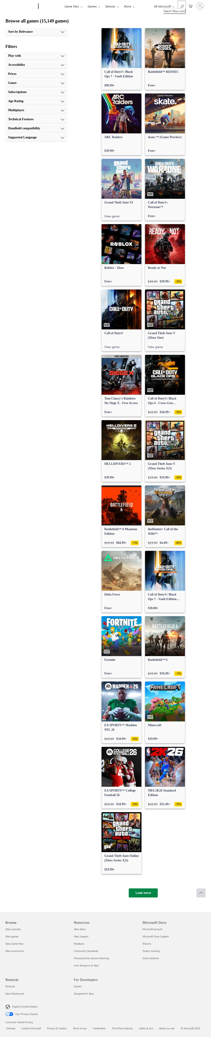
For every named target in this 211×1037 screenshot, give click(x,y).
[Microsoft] (20, 6)
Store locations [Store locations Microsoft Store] (151, 958)
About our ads (167, 1028)
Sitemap (10, 1028)
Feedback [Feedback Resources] (79, 943)
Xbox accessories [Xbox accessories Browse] (14, 950)
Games (92, 6)
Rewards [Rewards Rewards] (10, 986)
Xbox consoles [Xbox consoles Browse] (13, 929)
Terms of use (80, 1028)
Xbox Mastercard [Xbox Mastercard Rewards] (14, 993)
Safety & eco (146, 1028)
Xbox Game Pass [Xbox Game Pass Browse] (14, 943)
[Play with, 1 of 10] (36, 55)
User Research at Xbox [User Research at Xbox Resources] (86, 965)
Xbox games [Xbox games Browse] (12, 936)
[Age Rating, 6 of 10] (36, 101)
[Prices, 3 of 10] (36, 74)
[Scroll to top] (201, 892)
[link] (121, 59)
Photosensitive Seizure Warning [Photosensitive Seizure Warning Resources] (91, 958)
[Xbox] (51, 6)
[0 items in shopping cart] (190, 5)
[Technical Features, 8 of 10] (36, 119)
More (127, 6)
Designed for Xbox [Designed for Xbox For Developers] (84, 993)
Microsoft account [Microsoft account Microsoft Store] (152, 929)
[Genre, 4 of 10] (36, 83)
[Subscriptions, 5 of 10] (36, 92)
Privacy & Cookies (57, 1028)
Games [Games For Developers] (78, 986)
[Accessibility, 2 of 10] (36, 65)
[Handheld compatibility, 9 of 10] (36, 128)
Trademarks (99, 1028)
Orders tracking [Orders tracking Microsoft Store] (151, 950)
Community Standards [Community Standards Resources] (86, 950)
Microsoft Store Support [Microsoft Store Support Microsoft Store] (156, 936)
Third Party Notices (122, 1028)
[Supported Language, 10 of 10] (36, 137)
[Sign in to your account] (200, 6)
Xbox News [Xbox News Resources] (80, 929)
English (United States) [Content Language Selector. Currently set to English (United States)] (24, 1006)
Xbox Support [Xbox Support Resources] (81, 936)
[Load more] (143, 892)
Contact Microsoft (31, 1028)
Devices (110, 6)
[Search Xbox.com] (182, 6)
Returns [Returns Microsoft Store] (147, 943)
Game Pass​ (72, 6)
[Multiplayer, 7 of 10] (36, 110)
